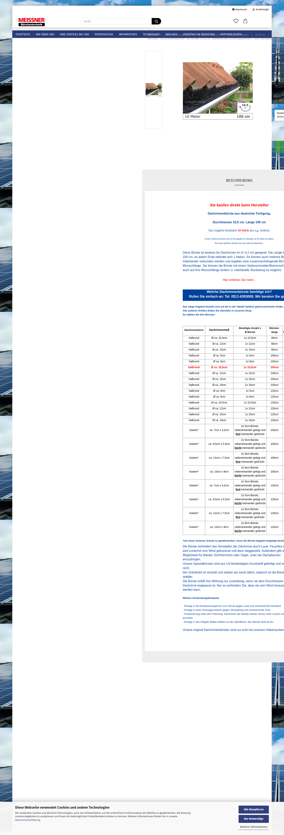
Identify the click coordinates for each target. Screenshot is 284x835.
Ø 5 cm (35, 96)
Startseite (23, 34)
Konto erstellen (24, 525)
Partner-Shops (230, 34)
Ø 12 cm (36, 119)
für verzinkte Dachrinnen (40, 70)
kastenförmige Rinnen (42, 142)
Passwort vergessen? (27, 531)
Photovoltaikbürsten (28, 198)
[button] (245, 21)
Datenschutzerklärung (27, 819)
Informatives (128, 34)
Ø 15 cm (36, 127)
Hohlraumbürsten (26, 210)
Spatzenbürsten (25, 204)
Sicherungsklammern (28, 186)
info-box (171, 34)
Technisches (151, 34)
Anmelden (43, 517)
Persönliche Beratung (199, 34)
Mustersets (22, 51)
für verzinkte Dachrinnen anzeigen (44, 76)
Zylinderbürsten (25, 222)
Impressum (239, 9)
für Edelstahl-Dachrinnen (41, 164)
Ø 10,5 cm (37, 111)
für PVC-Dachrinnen (37, 157)
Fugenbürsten (24, 216)
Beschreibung (174, 188)
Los (67, 468)
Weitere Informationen (254, 827)
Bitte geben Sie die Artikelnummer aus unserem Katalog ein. (38, 450)
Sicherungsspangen (27, 192)
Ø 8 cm (36, 104)
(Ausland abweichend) (255, 106)
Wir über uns (45, 34)
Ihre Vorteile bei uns (74, 34)
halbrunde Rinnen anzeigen (43, 89)
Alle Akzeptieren (254, 809)
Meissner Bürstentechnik (31, 45)
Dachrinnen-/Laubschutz (31, 57)
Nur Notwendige (253, 818)
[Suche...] (156, 21)
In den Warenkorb (235, 154)
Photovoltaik (104, 34)
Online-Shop (128, 725)
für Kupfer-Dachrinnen (39, 149)
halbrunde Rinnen (39, 83)
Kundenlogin (261, 9)
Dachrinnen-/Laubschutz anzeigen (41, 63)
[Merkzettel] (236, 21)
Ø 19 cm (36, 134)
